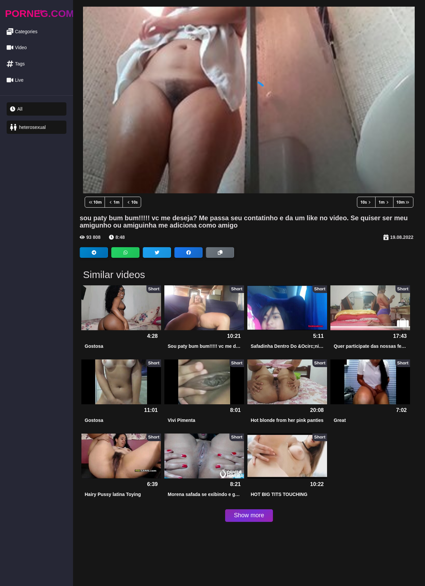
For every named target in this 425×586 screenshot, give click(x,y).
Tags (16, 64)
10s (132, 202)
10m (95, 202)
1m (114, 202)
